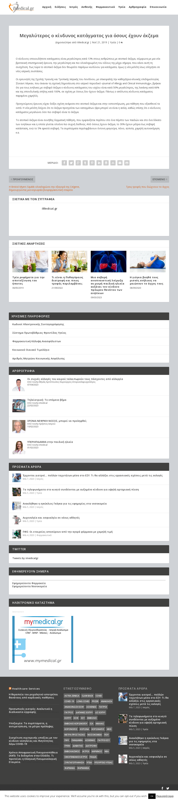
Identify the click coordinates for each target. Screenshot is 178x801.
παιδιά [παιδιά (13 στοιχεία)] (93, 756)
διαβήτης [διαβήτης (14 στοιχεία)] (78, 745)
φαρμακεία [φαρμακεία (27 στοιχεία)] (83, 768)
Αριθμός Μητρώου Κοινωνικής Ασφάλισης (38, 358)
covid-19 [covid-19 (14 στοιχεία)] (69, 701)
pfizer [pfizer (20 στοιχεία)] (95, 701)
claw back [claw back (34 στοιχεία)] (87, 695)
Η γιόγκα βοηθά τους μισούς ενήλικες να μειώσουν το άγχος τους (146, 280)
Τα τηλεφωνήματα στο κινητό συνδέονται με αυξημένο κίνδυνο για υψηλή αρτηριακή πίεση (81, 489)
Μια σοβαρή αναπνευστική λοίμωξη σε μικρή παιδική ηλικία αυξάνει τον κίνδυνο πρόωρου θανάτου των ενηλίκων (107, 285)
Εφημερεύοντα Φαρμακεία (29, 583)
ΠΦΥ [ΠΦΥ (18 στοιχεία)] (66, 740)
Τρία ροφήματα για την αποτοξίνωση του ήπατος (28, 280)
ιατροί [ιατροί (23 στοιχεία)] (85, 751)
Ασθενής (86, 7)
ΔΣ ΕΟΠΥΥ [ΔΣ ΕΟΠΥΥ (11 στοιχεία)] (100, 712)
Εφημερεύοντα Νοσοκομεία (29, 586)
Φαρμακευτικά (105, 7)
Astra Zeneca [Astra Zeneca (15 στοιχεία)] (71, 695)
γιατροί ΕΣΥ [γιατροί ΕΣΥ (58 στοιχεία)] (104, 740)
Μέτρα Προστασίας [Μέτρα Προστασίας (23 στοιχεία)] (74, 734)
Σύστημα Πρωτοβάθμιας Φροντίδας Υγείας (39, 332)
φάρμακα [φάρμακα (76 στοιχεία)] (69, 768)
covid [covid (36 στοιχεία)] (99, 695)
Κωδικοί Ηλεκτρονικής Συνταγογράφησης (38, 324)
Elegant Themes (39, 788)
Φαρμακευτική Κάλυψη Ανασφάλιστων (36, 341)
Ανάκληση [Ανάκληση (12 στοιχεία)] (106, 701)
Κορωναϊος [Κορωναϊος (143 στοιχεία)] (98, 729)
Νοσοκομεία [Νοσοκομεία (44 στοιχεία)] (95, 734)
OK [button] (151, 796)
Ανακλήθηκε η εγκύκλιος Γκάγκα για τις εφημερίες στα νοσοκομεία (65, 503)
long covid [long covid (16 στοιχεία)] (83, 701)
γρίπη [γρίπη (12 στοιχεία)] (67, 745)
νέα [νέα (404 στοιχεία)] (107, 751)
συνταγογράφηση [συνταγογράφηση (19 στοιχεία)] (74, 762)
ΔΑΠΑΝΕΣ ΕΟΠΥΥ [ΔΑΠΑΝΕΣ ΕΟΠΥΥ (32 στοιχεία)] (84, 712)
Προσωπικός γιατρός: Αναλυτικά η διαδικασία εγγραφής (30, 710)
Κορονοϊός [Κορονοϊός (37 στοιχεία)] (70, 729)
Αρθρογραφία (137, 7)
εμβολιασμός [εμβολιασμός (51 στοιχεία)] (72, 751)
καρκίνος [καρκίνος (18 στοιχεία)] (97, 751)
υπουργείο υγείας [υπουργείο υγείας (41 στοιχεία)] (103, 762)
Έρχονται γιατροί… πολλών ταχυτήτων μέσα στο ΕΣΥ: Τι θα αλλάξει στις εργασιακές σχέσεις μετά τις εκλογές (93, 475)
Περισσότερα (164, 796)
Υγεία (121, 7)
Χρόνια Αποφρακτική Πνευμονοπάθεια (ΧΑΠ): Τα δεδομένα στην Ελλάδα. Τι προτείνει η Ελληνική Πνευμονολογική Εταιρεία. (33, 757)
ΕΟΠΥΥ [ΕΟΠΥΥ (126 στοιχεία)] (67, 718)
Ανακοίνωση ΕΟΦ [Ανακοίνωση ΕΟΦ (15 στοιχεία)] (74, 706)
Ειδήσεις (60, 7)
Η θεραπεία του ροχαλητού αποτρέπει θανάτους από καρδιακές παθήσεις (33, 696)
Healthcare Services (26, 688)
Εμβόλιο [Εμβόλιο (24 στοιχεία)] (92, 718)
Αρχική (46, 7)
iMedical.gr (83, 42)
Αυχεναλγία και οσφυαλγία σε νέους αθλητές (51, 517)
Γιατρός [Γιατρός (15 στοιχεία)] (68, 712)
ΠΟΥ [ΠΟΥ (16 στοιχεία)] (106, 734)
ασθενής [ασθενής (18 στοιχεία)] (90, 740)
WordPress (80, 788)
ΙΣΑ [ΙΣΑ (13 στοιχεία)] (91, 723)
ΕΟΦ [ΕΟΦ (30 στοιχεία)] (76, 718)
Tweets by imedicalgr (25, 558)
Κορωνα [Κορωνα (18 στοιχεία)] (84, 729)
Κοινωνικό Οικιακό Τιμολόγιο (30, 349)
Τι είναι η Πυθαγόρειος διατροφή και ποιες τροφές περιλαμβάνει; (67, 280)
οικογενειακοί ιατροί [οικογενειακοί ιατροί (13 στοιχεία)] (75, 756)
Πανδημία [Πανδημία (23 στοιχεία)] (77, 740)
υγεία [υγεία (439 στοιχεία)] (89, 762)
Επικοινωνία (158, 7)
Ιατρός (73, 7)
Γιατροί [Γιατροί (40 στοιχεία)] (103, 706)
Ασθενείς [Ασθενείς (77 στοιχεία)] (91, 706)
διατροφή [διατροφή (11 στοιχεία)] (91, 745)
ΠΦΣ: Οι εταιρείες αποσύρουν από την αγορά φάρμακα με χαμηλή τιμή (68, 531)
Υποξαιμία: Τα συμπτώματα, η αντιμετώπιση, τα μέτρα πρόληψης (31, 725)
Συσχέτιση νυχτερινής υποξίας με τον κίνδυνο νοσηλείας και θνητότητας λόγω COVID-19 (33, 741)
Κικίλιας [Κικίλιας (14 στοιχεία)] (100, 723)
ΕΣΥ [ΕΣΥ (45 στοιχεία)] (83, 718)
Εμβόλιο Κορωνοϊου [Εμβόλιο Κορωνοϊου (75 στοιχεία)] (75, 723)
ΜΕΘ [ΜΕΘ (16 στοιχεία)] (109, 729)
